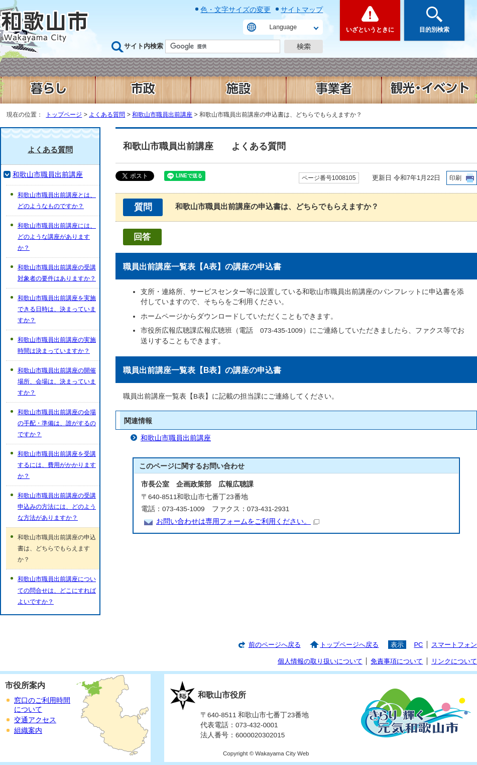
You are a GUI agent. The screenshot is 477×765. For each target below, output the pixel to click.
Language (283, 27)
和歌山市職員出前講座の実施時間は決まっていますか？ (57, 345)
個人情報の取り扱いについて (320, 661)
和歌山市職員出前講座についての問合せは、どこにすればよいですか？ (57, 590)
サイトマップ (302, 10)
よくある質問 (107, 114)
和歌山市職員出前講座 (162, 114)
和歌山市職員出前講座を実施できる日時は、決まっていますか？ (57, 309)
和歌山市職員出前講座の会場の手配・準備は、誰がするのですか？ (57, 423)
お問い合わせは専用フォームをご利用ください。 (237, 521)
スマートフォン (454, 644)
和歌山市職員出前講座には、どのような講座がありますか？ (57, 236)
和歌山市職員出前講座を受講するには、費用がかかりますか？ (57, 465)
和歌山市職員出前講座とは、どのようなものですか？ (57, 201)
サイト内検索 (143, 46)
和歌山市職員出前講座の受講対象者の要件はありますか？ (57, 273)
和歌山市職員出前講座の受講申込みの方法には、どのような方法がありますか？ (57, 506)
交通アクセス (35, 720)
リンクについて (454, 661)
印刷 (455, 177)
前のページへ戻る (275, 644)
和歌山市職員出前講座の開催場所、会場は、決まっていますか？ (57, 381)
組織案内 (28, 730)
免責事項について (397, 661)
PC (418, 644)
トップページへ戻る (349, 644)
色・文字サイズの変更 (235, 10)
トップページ (64, 114)
